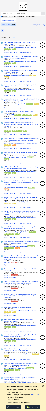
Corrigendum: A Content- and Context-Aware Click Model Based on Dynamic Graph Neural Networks (20, 364)
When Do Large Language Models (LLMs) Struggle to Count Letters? (21, 86)
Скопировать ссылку (39, 25)
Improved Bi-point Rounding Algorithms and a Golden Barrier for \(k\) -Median (19, 378)
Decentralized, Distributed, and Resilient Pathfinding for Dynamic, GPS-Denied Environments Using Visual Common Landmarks (21, 182)
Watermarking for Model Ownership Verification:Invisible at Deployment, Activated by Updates (21, 100)
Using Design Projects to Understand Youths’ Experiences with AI (20, 153)
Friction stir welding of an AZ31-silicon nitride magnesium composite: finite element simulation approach (21, 282)
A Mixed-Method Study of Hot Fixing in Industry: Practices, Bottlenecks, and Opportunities (21, 335)
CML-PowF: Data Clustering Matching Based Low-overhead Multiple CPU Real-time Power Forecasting (21, 350)
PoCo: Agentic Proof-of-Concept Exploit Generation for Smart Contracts (19, 43)
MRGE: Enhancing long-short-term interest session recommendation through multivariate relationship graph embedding (21, 124)
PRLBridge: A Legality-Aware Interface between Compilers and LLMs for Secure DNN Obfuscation (21, 57)
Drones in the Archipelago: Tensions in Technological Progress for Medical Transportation (19, 228)
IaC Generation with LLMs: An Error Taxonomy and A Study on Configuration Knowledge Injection (21, 167)
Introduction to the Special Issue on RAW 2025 (17, 307)
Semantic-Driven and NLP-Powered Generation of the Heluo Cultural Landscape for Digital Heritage (21, 242)
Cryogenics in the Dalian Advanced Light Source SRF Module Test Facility (21, 269)
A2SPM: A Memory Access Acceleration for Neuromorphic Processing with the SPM (20, 71)
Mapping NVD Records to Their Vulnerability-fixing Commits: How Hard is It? (18, 320)
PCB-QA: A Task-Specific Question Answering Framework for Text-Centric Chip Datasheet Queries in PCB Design (21, 139)
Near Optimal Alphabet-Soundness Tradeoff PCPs (18, 111)
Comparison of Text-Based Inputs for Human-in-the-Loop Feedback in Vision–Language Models (20, 198)
